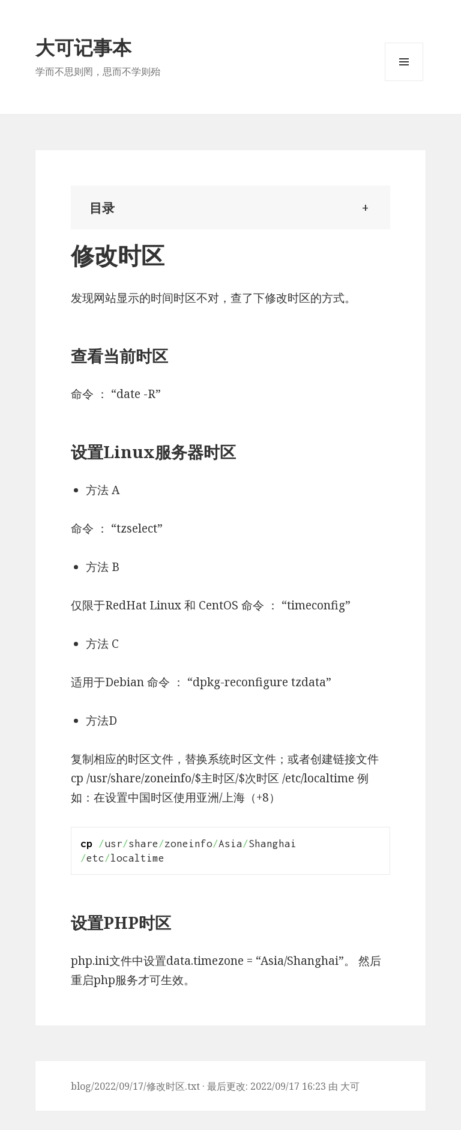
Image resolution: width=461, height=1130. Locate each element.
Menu (404, 80)
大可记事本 (83, 47)
